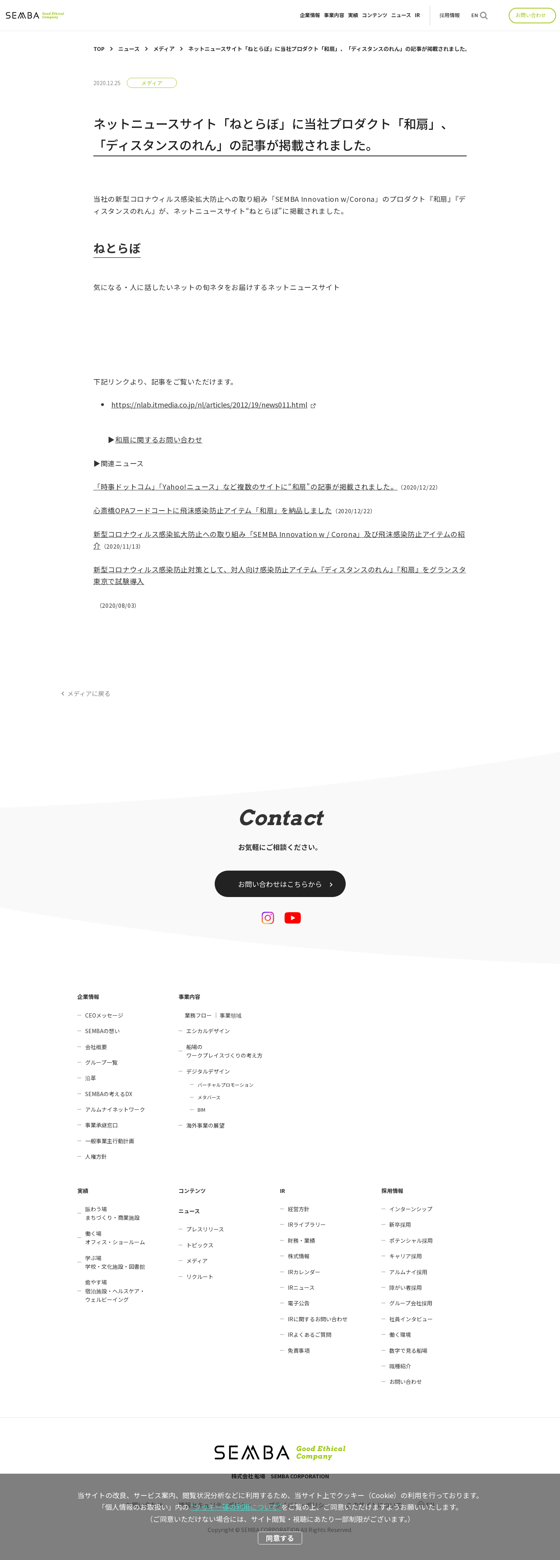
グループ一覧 (101, 1062)
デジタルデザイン (208, 1071)
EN (474, 15)
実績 (353, 15)
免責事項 (299, 1350)
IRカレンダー (304, 1272)
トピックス (200, 1245)
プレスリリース (205, 1229)
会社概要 (96, 1047)
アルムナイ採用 (408, 1272)
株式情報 (299, 1256)
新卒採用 (400, 1224)
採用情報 (449, 15)
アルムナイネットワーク (115, 1109)
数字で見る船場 (408, 1350)
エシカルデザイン (208, 1031)
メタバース (209, 1097)
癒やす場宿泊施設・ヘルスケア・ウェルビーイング (115, 1290)
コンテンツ (374, 15)
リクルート (200, 1276)
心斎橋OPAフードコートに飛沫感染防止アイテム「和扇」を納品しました (212, 510)
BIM (201, 1109)
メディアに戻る (88, 693)
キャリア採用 (405, 1256)
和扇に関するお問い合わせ (158, 439)
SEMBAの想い (102, 1031)
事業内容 (334, 15)
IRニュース (301, 1287)
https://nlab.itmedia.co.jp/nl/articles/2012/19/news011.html (209, 404)
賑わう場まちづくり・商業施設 (112, 1213)
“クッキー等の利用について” (236, 1507)
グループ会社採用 (410, 1303)
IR (417, 15)
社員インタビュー (411, 1319)
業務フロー (198, 1015)
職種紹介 (400, 1366)
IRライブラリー (307, 1224)
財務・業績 (301, 1240)
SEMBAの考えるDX (108, 1094)
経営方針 (299, 1209)
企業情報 (310, 15)
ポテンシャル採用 (411, 1240)
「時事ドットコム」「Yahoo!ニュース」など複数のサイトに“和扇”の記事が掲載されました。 (245, 486)
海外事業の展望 (205, 1125)
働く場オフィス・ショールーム (115, 1237)
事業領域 (231, 1015)
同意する (280, 1538)
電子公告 (299, 1303)
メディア (152, 83)
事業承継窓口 (101, 1125)
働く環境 (400, 1334)
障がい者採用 (405, 1287)
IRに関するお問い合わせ (318, 1319)
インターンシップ (410, 1209)
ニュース (401, 15)
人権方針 (96, 1156)
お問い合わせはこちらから (280, 884)
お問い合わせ (531, 15)
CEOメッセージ (104, 1015)
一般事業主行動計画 (109, 1141)
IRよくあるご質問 (309, 1334)
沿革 (90, 1078)
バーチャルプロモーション (226, 1084)
